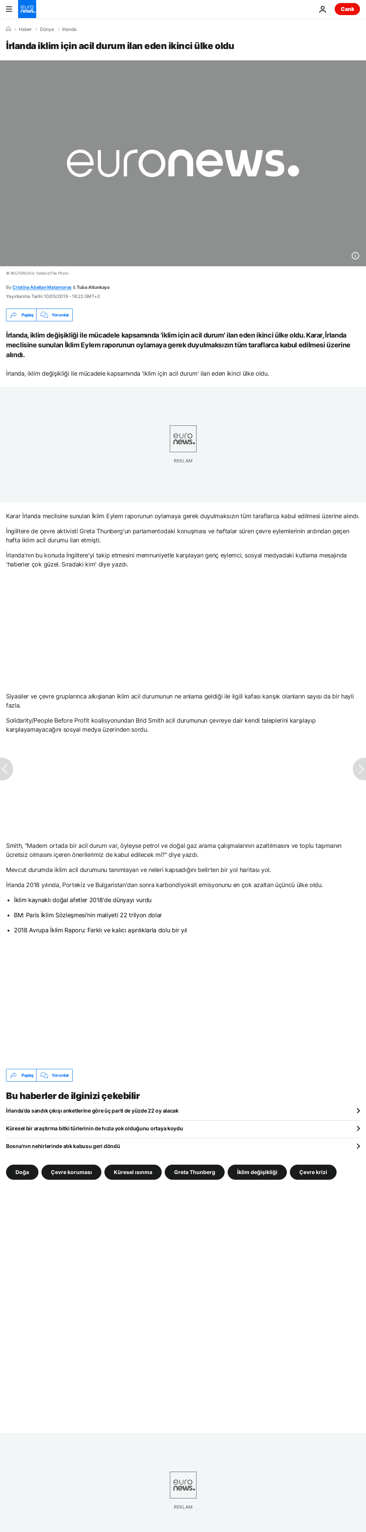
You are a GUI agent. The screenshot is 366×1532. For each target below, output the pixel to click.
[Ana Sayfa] (8, 29)
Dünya (47, 29)
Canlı (347, 9)
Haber (25, 29)
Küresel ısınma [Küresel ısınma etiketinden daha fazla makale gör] (133, 1172)
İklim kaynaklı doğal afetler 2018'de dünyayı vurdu (83, 900)
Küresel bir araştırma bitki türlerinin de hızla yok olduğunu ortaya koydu (94, 1128)
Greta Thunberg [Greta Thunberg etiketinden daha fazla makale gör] (194, 1172)
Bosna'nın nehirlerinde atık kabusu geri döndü (63, 1146)
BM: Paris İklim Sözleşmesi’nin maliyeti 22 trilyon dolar (88, 915)
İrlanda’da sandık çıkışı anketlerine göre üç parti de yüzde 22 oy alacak (92, 1110)
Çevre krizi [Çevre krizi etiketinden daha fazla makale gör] (313, 1172)
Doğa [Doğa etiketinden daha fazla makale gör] (22, 1172)
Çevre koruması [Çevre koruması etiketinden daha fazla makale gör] (71, 1172)
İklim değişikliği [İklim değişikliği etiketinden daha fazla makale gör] (257, 1172)
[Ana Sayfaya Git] (27, 9)
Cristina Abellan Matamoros (42, 287)
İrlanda (69, 29)
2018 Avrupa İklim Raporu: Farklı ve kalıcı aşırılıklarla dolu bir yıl (100, 930)
